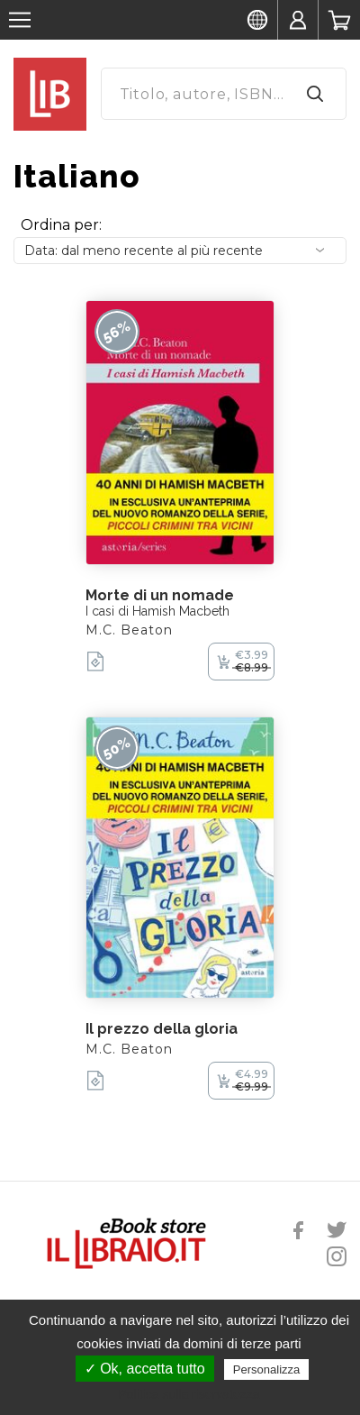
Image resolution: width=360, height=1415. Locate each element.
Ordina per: (61, 224)
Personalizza (266, 1369)
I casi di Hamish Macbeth (158, 611)
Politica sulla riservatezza (188, 1394)
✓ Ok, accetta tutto (145, 1368)
